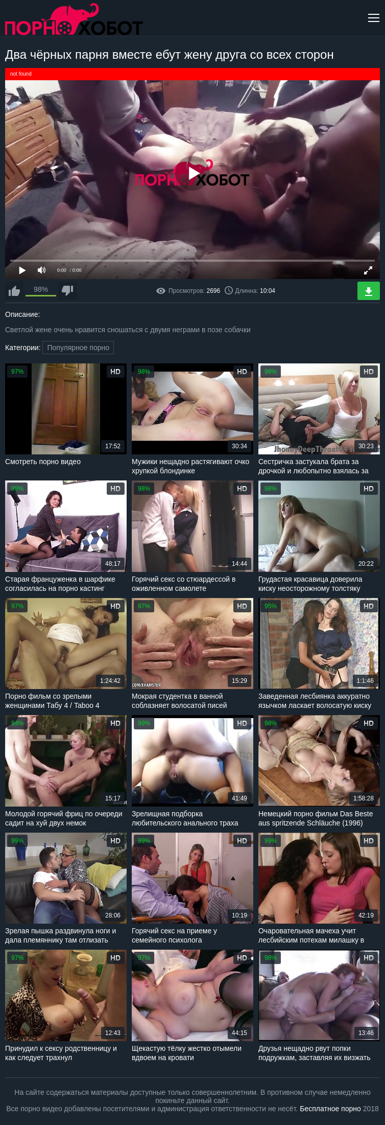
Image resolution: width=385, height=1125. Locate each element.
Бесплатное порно (330, 1109)
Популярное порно (78, 347)
